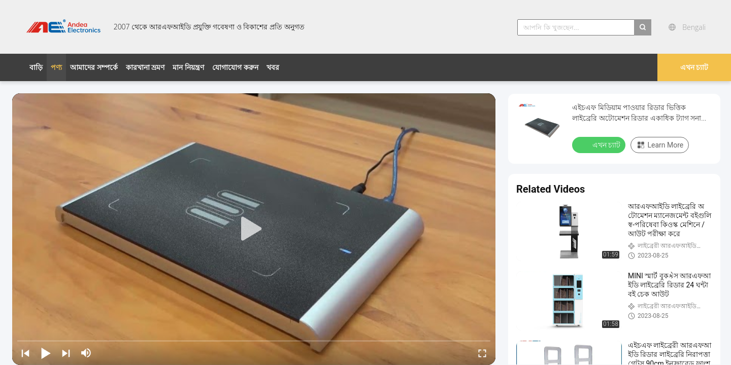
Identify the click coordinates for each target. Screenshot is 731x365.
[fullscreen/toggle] (482, 352)
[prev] (25, 352)
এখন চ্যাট (694, 67)
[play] (254, 229)
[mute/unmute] (86, 352)
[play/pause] (46, 352)
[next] (66, 352)
